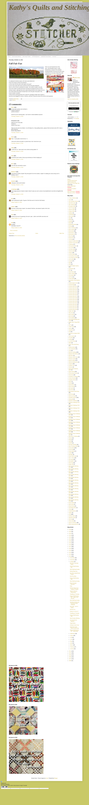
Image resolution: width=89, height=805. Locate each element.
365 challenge (72, 204)
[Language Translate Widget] (72, 117)
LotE (70, 350)
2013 (70, 554)
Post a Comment (13, 230)
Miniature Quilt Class (73, 357)
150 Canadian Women (73, 201)
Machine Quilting (72, 352)
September (72, 633)
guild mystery (71, 314)
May (71, 641)
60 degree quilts (72, 206)
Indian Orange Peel (71, 181)
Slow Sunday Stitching (16, 56)
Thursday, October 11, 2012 (17, 116)
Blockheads (71, 231)
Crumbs (70, 260)
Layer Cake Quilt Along (74, 344)
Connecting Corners (73, 255)
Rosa (12, 163)
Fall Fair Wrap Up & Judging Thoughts (74, 588)
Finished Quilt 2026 (73, 309)
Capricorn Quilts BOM (73, 241)
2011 (70, 651)
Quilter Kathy (77, 77)
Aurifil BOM (71, 214)
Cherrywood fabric (73, 245)
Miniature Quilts (72, 358)
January (72, 648)
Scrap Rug (71, 449)
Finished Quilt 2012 (73, 286)
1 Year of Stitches (72, 198)
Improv (70, 328)
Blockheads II (71, 232)
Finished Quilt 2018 (73, 297)
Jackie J (13, 206)
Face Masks (71, 275)
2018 (70, 544)
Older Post (61, 233)
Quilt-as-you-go (72, 395)
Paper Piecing (72, 371)
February (72, 646)
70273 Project (72, 207)
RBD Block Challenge (73, 436)
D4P (70, 262)
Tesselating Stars (72, 507)
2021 (70, 539)
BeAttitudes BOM (72, 224)
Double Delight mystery (74, 265)
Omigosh (71, 363)
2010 (70, 653)
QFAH (70, 381)
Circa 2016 (71, 247)
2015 (70, 550)
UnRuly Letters (72, 515)
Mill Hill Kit (71, 355)
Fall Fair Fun (72, 609)
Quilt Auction (71, 384)
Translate (76, 118)
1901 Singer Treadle (26, 56)
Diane (12, 107)
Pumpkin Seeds (72, 379)
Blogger (55, 778)
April (71, 643)
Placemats (71, 374)
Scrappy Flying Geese (72, 180)
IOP (69, 331)
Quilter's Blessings (71, 186)
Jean (12, 155)
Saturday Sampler (72, 444)
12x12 (70, 199)
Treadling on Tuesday (74, 594)
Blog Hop (71, 236)
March (71, 645)
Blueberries (71, 237)
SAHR (70, 441)
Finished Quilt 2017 (73, 296)
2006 (70, 660)
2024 (70, 533)
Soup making (71, 502)
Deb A (12, 136)
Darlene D (13, 171)
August (71, 635)
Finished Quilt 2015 (73, 292)
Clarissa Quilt (71, 250)
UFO (70, 514)
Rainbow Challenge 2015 (74, 408)
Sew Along (71, 459)
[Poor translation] (6, 787)
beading (70, 221)
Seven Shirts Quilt (72, 456)
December (72, 557)
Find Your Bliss (73, 576)
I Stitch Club (71, 326)
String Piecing (72, 506)
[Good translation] (2, 787)
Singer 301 (71, 464)
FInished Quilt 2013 (73, 289)
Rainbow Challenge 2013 (74, 402)
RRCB (70, 439)
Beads (70, 222)
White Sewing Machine (74, 524)
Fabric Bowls (71, 271)
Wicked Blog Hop (73, 571)
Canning (70, 239)
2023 (70, 535)
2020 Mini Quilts (72, 203)
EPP (70, 270)
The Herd (54, 56)
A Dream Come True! (74, 625)
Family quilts (71, 278)
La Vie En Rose (72, 341)
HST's (70, 325)
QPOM (70, 383)
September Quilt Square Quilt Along (74, 627)
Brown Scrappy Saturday (73, 584)
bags (70, 217)
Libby (12, 147)
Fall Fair (13, 100)
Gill (12, 222)
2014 (70, 552)
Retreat (70, 437)
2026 (70, 529)
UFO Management (35, 56)
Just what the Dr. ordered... (73, 621)
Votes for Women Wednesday (73, 592)
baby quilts (71, 216)
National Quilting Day (73, 362)
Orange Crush (72, 365)
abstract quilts (72, 209)
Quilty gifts (71, 399)
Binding (70, 226)
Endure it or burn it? (74, 611)
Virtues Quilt (71, 520)
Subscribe (74, 108)
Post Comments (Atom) (20, 235)
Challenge (71, 244)
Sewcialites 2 (71, 461)
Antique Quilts (72, 211)
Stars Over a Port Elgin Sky (73, 183)
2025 (70, 531)
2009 (70, 655)
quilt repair (71, 388)
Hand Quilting (72, 317)
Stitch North (71, 504)
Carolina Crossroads (73, 242)
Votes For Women (72, 522)
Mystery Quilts (72, 360)
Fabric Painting (72, 273)
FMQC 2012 (71, 311)
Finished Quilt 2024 (73, 307)
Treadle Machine (72, 511)
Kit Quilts (71, 337)
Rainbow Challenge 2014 (74, 405)
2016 (70, 548)
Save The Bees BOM (73, 446)
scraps (70, 452)
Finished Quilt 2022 (73, 304)
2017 (70, 546)
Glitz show (71, 312)
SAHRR (70, 442)
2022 (70, 537)
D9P (70, 264)
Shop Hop (71, 462)
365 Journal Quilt (71, 191)
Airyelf (47, 778)
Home (9, 56)
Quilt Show (71, 389)
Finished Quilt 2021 (73, 302)
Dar (12, 198)
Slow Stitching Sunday (75, 569)
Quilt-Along (71, 394)
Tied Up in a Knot (71, 192)
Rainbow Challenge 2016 (74, 410)
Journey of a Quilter (71, 188)
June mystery (71, 336)
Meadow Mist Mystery (73, 353)
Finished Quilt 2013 (73, 288)
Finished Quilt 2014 (73, 291)
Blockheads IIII (72, 234)
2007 (70, 658)
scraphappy (14, 189)
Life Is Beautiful (72, 348)
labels (70, 342)
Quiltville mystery (72, 397)
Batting (70, 219)
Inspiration (71, 330)
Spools (68, 179)
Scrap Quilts (71, 447)
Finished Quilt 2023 (73, 306)
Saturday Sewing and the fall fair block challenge (74, 603)
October (72, 561)
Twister (70, 512)
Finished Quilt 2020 (73, 301)
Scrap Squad (71, 451)
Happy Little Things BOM (74, 322)
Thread (70, 509)
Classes (70, 252)
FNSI (71, 586)
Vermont (70, 519)
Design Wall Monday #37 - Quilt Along (74, 631)
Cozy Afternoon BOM (73, 257)
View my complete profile (72, 99)
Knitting (70, 339)
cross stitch (71, 259)
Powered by (74, 111)
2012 (70, 556)
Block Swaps (71, 229)
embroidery (71, 268)
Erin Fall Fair (54, 74)
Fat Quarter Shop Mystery (74, 280)
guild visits (71, 316)
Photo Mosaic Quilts (73, 373)
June (71, 639)
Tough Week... (73, 623)
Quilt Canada (71, 386)
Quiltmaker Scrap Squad (46, 56)
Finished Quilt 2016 (73, 294)
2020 (70, 540)
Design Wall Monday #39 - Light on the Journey (74, 597)
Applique (70, 212)
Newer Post (11, 233)
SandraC (13, 181)
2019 (70, 542)
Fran (12, 214)
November (72, 559)
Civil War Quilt (72, 249)
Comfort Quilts (72, 254)
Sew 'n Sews (71, 457)
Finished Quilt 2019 (73, 299)
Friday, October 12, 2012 (16, 202)
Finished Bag (71, 284)
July (71, 637)
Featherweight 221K (73, 283)
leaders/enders (72, 347)
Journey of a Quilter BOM (74, 333)
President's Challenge (73, 376)
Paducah (70, 367)
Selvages (71, 454)
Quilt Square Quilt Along (74, 391)
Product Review (72, 378)
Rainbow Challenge (73, 400)
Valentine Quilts (72, 517)
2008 (70, 656)
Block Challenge (72, 227)
